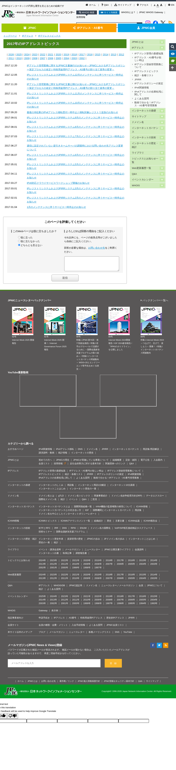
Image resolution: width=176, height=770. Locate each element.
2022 (42, 54)
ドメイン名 (138, 122)
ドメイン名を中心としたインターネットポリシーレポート (68, 516)
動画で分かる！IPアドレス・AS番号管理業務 (147, 104)
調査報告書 (81, 555)
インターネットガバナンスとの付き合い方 (60, 512)
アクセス (142, 5)
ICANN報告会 (150, 523)
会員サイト (13, 627)
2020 (58, 54)
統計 (62, 502)
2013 (113, 54)
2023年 (53, 563)
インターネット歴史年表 (51, 541)
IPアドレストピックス (49, 36)
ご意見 (93, 502)
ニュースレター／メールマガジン (118, 588)
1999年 (75, 570)
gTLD (61, 498)
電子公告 (145, 462)
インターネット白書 (49, 555)
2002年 (42, 570)
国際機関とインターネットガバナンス (112, 512)
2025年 (42, 599)
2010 (19, 58)
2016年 (131, 563)
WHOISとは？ (128, 12)
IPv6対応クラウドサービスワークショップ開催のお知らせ (58, 183)
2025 (19, 54)
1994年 (142, 606)
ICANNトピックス (48, 523)
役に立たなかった (30, 241)
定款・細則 (131, 462)
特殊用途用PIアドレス (91, 620)
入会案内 (157, 462)
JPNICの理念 (62, 462)
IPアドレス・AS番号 (88, 27)
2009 (27, 58)
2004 (66, 58)
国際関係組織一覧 (83, 509)
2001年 (53, 570)
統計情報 (62, 455)
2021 (50, 54)
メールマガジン (73, 552)
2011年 (64, 566)
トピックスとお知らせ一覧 (145, 160)
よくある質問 (141, 98)
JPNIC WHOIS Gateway (151, 12)
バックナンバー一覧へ (154, 303)
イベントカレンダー (142, 179)
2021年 (75, 563)
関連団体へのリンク (115, 466)
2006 (50, 58)
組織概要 (117, 462)
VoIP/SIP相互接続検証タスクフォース (133, 530)
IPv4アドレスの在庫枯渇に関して (148, 93)
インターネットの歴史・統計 (145, 145)
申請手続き (44, 620)
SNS (117, 634)
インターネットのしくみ (51, 487)
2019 (66, 54)
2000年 (64, 570)
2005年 (131, 566)
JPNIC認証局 (75, 588)
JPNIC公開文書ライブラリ (117, 552)
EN (171, 5)
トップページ (10, 36)
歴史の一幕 (44, 545)
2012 (121, 54)
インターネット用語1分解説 (92, 487)
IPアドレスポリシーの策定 (148, 83)
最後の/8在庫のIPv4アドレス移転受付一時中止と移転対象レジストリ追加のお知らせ (72, 112)
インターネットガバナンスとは (54, 509)
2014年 (153, 563)
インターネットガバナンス (145, 130)
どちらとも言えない (31, 245)
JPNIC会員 (146, 27)
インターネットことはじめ (52, 491)
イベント (73, 502)
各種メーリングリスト (100, 634)
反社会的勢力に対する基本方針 (85, 466)
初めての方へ (45, 462)
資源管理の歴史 (75, 541)
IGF (87, 512)
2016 (90, 54)
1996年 (120, 606)
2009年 (87, 566)
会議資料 (139, 552)
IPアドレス (27, 36)
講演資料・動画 (46, 455)
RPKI (73, 530)
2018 (74, 54)
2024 (27, 54)
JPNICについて (155, 588)
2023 (34, 54)
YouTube (127, 634)
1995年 (131, 606)
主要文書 (119, 523)
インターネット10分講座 (122, 487)
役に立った (27, 237)
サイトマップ (122, 5)
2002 (82, 58)
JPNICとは (137, 42)
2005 (58, 58)
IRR (56, 530)
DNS (80, 451)
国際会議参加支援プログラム (70, 534)
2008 (34, 58)
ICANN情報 (141, 509)
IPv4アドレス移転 (65, 451)
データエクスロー (155, 498)
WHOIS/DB (59, 588)
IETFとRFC (44, 530)
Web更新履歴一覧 (141, 168)
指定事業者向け (15, 620)
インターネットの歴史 (82, 455)
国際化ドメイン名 (48, 502)
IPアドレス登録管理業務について (148, 65)
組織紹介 (98, 523)
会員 (141, 588)
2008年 (98, 566)
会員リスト (44, 466)
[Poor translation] (12, 718)
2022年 (64, 563)
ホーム (91, 5)
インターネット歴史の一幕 (82, 491)
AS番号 (72, 620)
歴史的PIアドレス (115, 620)
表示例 (54, 613)
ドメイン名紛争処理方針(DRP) (126, 498)
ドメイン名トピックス (79, 498)
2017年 (120, 563)
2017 (82, 54)
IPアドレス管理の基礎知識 (148, 53)
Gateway (43, 613)
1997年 (98, 570)
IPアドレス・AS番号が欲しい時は (147, 59)
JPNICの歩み (93, 541)
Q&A (105, 5)
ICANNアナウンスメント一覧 (75, 523)
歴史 (109, 523)
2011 (11, 58)
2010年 (75, 566)
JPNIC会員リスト (115, 627)
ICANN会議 (134, 523)
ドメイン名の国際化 (100, 530)
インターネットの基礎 (144, 110)
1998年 (87, 570)
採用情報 (80, 17)
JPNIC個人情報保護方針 (89, 683)
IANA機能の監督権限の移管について (114, 509)
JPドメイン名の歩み (114, 541)
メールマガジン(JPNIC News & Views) (32, 647)
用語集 (70, 487)
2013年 (42, 566)
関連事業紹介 (100, 498)
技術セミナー (45, 534)
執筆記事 (67, 555)
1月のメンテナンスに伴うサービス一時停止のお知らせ (56, 207)
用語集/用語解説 (151, 451)
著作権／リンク (66, 683)
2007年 (109, 566)
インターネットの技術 (144, 137)
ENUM (83, 530)
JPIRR (137, 79)
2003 (74, 58)
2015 (98, 54)
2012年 (53, 566)
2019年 (98, 563)
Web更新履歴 (14, 577)
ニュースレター (92, 552)
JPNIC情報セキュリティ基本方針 (119, 683)
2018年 (109, 563)
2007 (42, 58)
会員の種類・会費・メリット (53, 627)
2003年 (153, 566)
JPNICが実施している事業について (91, 462)
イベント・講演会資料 (50, 552)
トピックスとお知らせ (19, 563)
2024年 (42, 563)
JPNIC (30, 27)
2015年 (142, 563)
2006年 (120, 566)
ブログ (42, 634)
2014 (105, 54)
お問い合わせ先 (96, 247)
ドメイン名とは (46, 498)
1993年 (153, 606)
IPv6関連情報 (141, 87)
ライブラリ (138, 152)
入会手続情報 (78, 627)
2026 (11, 54)
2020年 (87, 563)
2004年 (142, 566)
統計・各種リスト (144, 75)
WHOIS (136, 185)
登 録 (113, 666)
